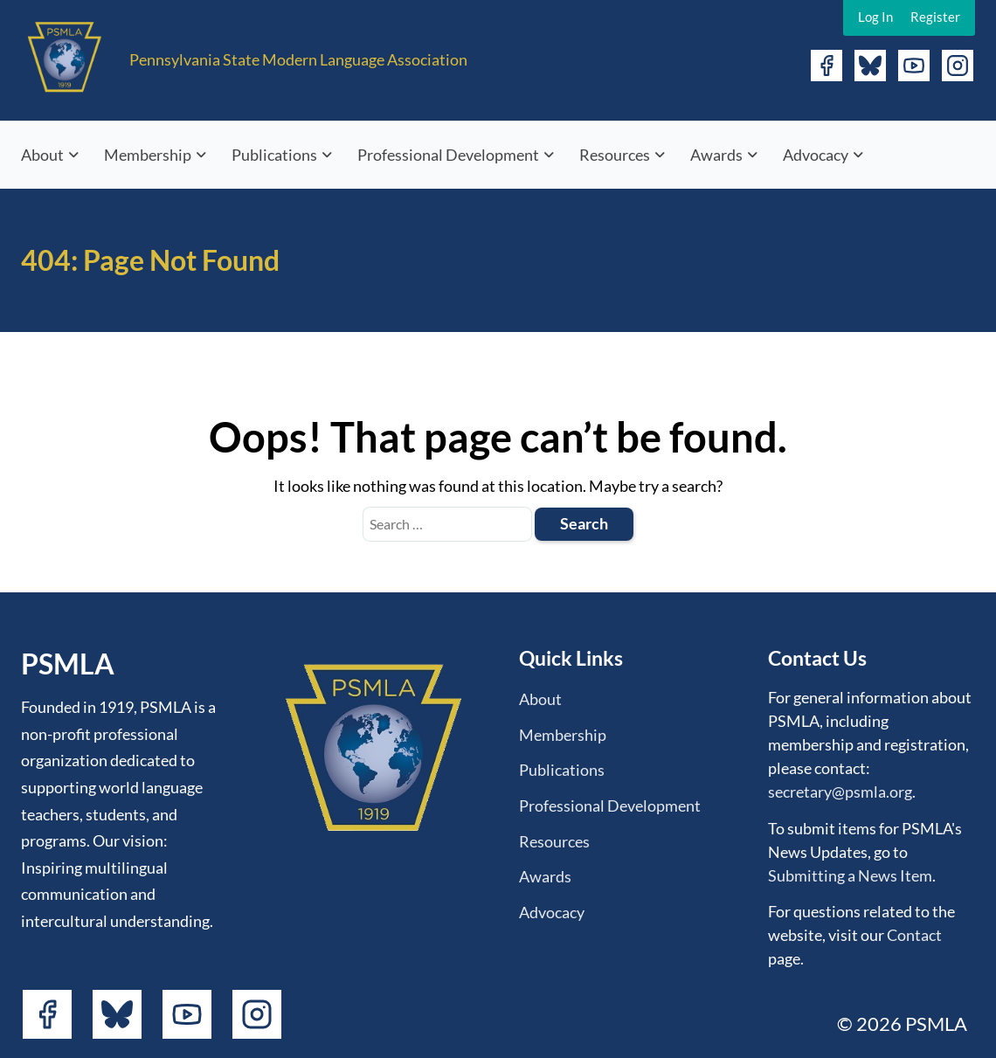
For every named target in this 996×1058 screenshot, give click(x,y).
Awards (716, 154)
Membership (147, 154)
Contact (914, 934)
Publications (274, 154)
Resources (614, 154)
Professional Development (448, 154)
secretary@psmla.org (840, 791)
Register (935, 16)
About (42, 154)
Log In (875, 16)
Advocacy (815, 154)
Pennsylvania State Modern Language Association (298, 59)
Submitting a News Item (850, 875)
